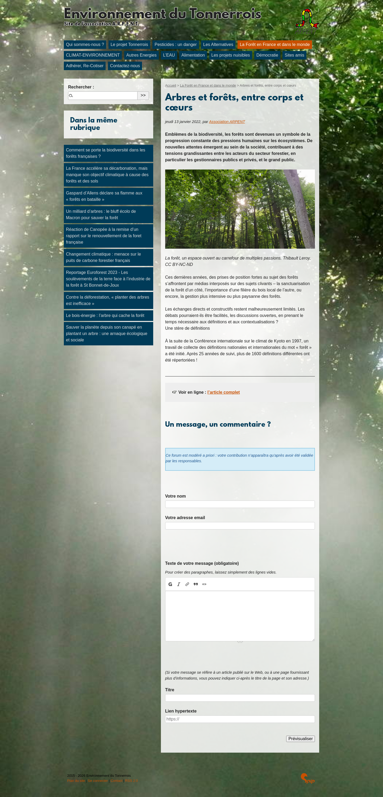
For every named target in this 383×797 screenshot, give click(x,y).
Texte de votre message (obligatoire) (202, 563)
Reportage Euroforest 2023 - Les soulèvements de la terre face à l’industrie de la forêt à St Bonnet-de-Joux (108, 278)
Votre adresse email (185, 517)
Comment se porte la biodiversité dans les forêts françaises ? (105, 153)
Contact (116, 781)
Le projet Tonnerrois (129, 44)
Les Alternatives (218, 44)
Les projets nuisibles (230, 55)
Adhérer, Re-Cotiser (84, 65)
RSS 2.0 (131, 781)
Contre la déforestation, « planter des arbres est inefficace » (107, 300)
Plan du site (76, 781)
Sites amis (294, 55)
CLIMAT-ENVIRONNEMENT (93, 55)
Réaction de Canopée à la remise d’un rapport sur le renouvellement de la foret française (103, 235)
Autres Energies (141, 55)
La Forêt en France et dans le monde (275, 44)
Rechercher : (81, 87)
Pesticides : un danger (176, 44)
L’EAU (169, 55)
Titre (169, 690)
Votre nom (175, 496)
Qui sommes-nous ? (85, 44)
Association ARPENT (227, 122)
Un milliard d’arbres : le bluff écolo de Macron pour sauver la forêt (101, 214)
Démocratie (267, 55)
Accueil (170, 85)
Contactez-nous (125, 65)
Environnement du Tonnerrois (162, 15)
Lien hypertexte (181, 711)
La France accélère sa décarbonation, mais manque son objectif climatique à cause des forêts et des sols (107, 174)
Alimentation (193, 55)
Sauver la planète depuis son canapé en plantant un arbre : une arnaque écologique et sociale (106, 333)
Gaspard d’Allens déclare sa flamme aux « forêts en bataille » (104, 196)
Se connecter (98, 781)
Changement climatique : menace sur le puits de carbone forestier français (103, 257)
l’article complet (223, 392)
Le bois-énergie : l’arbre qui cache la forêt (105, 315)
